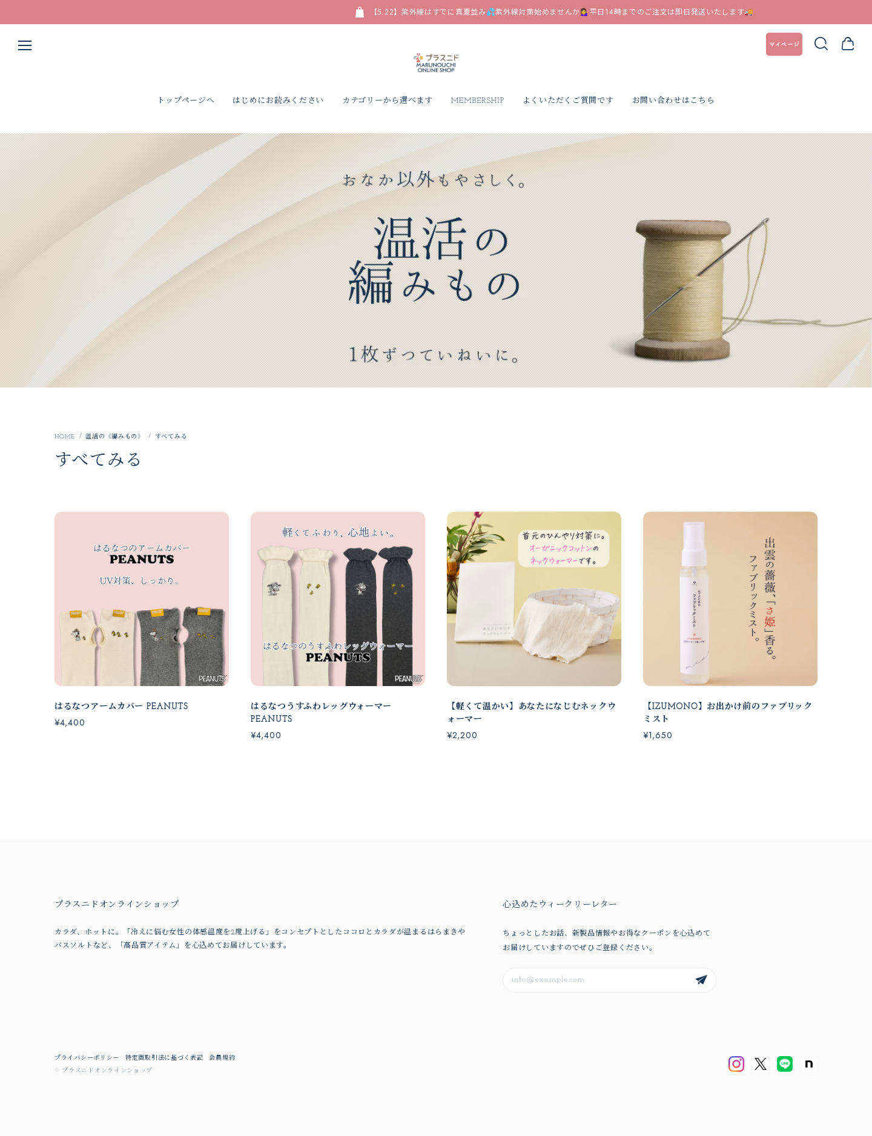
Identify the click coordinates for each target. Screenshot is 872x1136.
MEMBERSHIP (477, 101)
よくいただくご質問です (568, 101)
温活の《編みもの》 (114, 436)
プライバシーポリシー (86, 1058)
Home (64, 436)
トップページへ (185, 101)
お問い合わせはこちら (673, 101)
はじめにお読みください (278, 101)
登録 (701, 980)
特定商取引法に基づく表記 (164, 1058)
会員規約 (222, 1058)
